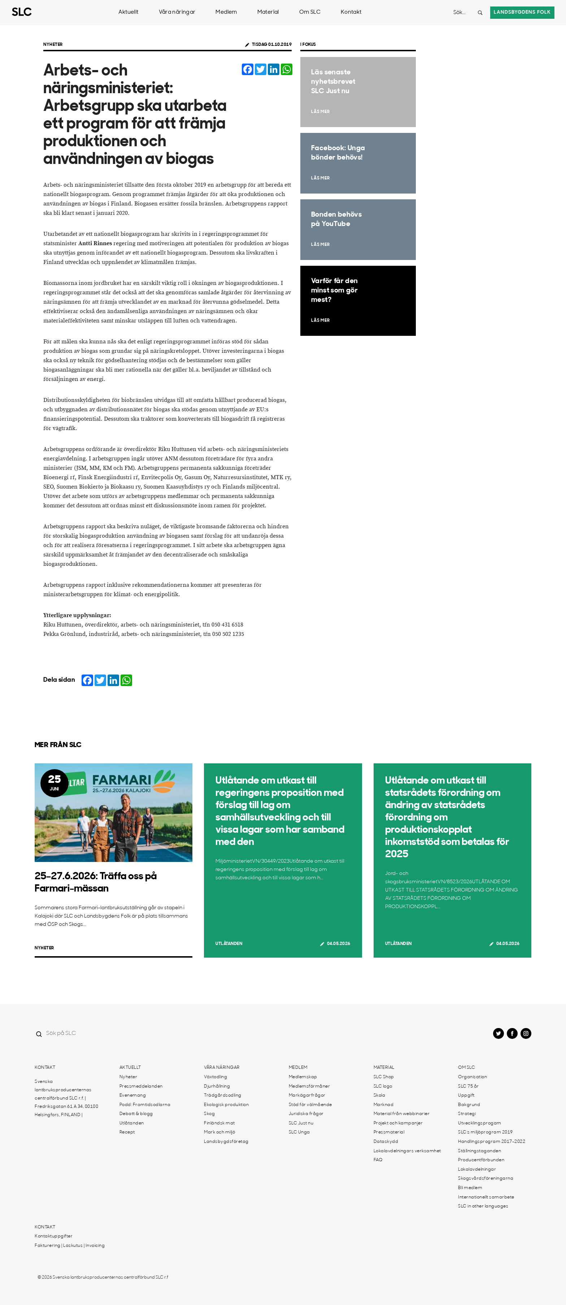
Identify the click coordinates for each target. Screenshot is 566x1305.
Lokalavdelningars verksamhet (407, 1151)
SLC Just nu (301, 1123)
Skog (209, 1114)
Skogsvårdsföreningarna (485, 1178)
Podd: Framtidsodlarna (145, 1105)
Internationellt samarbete (486, 1197)
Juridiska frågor (306, 1114)
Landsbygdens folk (522, 12)
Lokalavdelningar (477, 1169)
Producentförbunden (481, 1160)
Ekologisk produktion (226, 1105)
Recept (127, 1132)
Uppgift (466, 1095)
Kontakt (351, 12)
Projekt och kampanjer (398, 1123)
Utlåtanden (228, 944)
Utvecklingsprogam (479, 1123)
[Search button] (480, 13)
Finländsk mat (219, 1123)
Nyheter (53, 45)
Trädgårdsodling (222, 1095)
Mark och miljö (219, 1132)
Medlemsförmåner (309, 1086)
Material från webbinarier (402, 1114)
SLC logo (383, 1086)
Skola (380, 1095)
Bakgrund (469, 1105)
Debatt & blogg (136, 1114)
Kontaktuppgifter (54, 1236)
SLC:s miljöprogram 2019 (485, 1132)
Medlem (226, 12)
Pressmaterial (389, 1132)
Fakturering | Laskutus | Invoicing (70, 1246)
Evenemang (132, 1095)
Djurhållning (217, 1086)
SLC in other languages (483, 1206)
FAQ (378, 1160)
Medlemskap (303, 1077)
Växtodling (215, 1077)
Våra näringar (177, 12)
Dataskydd (386, 1142)
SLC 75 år (468, 1086)
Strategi (467, 1114)
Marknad (384, 1105)
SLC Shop (384, 1077)
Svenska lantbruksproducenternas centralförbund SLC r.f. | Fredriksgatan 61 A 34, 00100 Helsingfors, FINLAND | (66, 1098)
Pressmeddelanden (141, 1086)
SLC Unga (299, 1132)
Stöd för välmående (310, 1105)
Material (268, 12)
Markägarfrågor (307, 1095)
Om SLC (310, 12)
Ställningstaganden (479, 1151)
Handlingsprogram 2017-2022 (491, 1142)
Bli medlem (470, 1188)
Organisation (472, 1077)
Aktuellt (128, 12)
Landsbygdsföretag (226, 1142)
